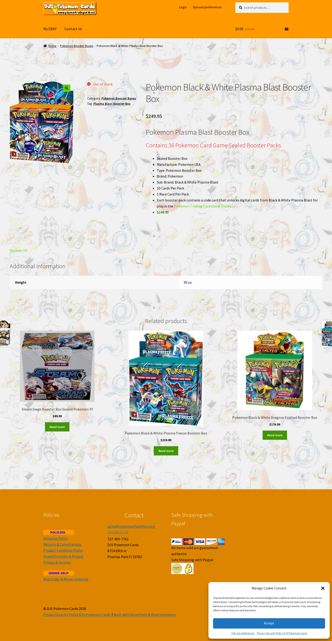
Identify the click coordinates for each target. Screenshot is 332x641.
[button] (322, 588)
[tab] (57, 250)
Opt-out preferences (243, 633)
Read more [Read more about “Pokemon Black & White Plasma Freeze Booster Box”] (166, 451)
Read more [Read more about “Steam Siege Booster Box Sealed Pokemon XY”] (57, 427)
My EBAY (49, 28)
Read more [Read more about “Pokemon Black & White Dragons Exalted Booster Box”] (274, 435)
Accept (269, 623)
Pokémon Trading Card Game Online (202, 206)
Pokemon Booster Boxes (76, 46)
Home (52, 46)
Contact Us (73, 28)
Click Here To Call (117, 532)
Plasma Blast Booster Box (111, 104)
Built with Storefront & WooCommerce (144, 614)
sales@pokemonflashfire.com (131, 526)
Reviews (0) (18, 250)
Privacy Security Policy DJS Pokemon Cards (282, 633)
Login (183, 7)
